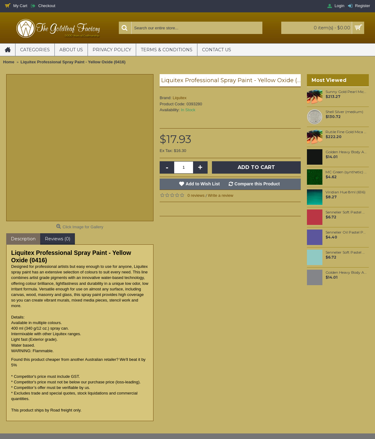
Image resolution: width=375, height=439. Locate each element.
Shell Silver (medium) (344, 112)
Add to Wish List (203, 183)
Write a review (220, 195)
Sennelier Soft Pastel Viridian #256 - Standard (346, 252)
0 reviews (196, 195)
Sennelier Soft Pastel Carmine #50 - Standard (346, 212)
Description (23, 239)
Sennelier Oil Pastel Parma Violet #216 (346, 232)
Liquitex (180, 97)
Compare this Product (257, 183)
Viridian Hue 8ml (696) (345, 192)
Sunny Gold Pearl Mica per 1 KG (346, 92)
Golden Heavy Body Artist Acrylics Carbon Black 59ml (346, 152)
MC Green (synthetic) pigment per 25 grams (346, 172)
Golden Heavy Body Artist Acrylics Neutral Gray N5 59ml (346, 272)
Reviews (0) (57, 239)
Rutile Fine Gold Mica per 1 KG (346, 132)
